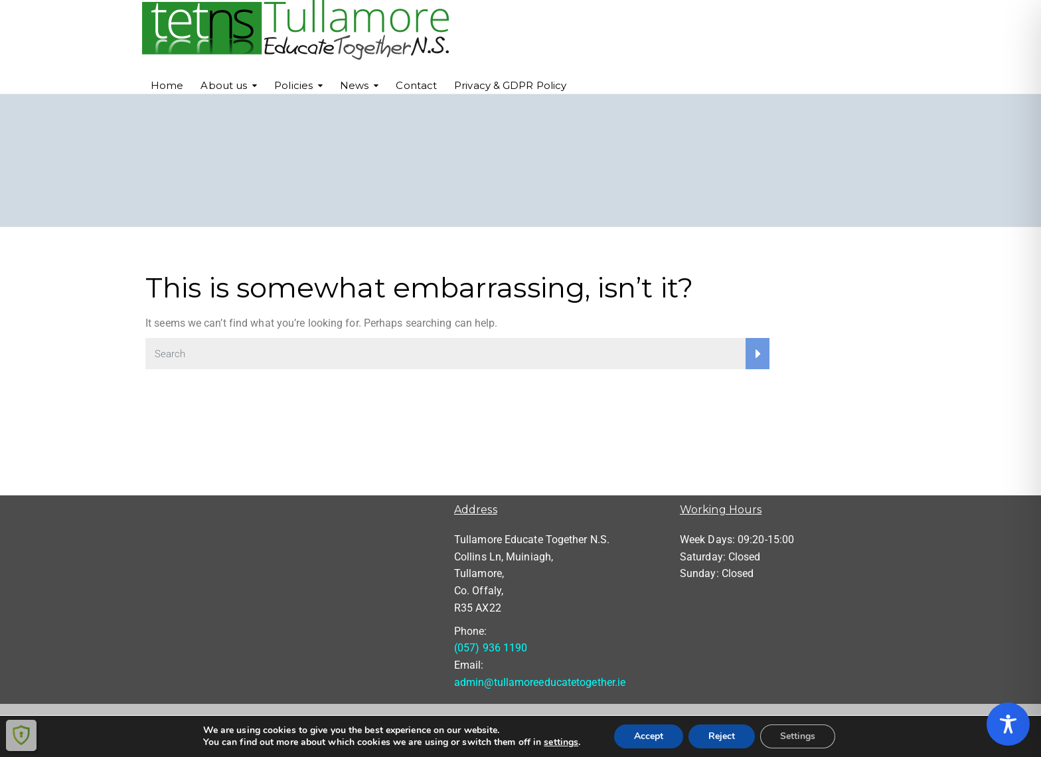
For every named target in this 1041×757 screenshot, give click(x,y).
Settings (797, 736)
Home (167, 85)
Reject (721, 736)
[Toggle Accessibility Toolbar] (1008, 724)
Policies (293, 85)
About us (223, 85)
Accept (648, 736)
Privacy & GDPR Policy (510, 85)
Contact (416, 85)
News (354, 85)
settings (561, 742)
